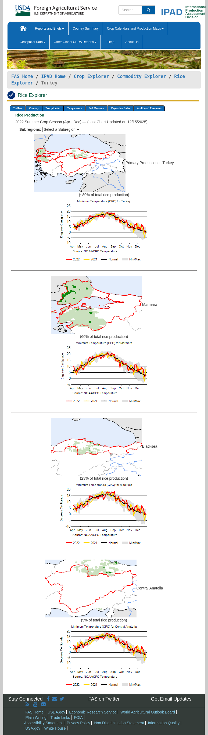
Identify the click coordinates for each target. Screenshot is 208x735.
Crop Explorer (91, 76)
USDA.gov (56, 712)
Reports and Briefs (49, 28)
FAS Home (22, 76)
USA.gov (33, 728)
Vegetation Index (120, 108)
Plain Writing (36, 717)
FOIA (78, 717)
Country (34, 108)
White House (55, 728)
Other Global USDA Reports (75, 42)
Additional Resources (149, 108)
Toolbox (17, 108)
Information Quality (164, 723)
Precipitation (52, 108)
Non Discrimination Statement (119, 723)
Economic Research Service (92, 712)
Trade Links (60, 717)
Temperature (74, 108)
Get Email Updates (171, 699)
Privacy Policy (78, 723)
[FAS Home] (42, 8)
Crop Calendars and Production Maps (135, 28)
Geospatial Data (32, 42)
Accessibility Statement (43, 723)
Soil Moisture (96, 108)
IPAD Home (53, 76)
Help (111, 42)
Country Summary (86, 28)
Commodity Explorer (141, 76)
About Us (131, 42)
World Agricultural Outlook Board (147, 712)
